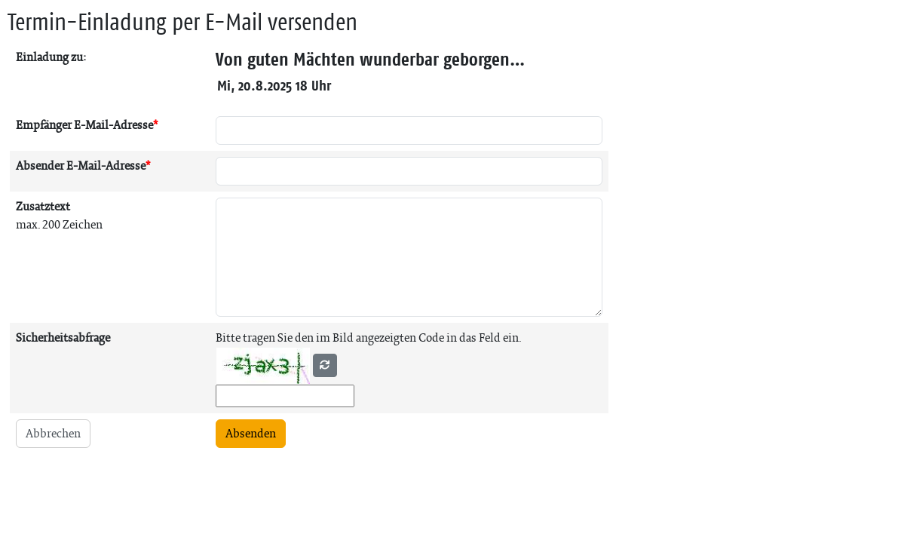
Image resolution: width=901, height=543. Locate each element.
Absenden (250, 433)
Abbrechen (53, 433)
